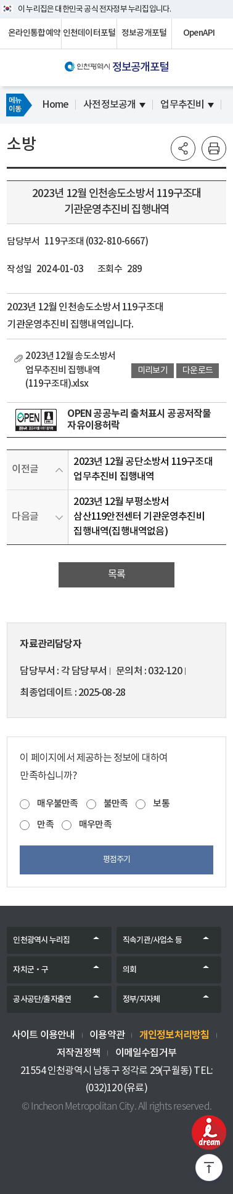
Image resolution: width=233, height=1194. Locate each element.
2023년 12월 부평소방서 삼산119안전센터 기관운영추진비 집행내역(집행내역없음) (138, 516)
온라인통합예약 (34, 33)
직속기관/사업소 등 (152, 940)
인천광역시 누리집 (41, 940)
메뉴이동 (15, 104)
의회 (129, 970)
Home (55, 104)
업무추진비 (182, 104)
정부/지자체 (141, 999)
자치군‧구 (30, 970)
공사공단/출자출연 (42, 999)
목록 (116, 574)
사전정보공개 (109, 104)
